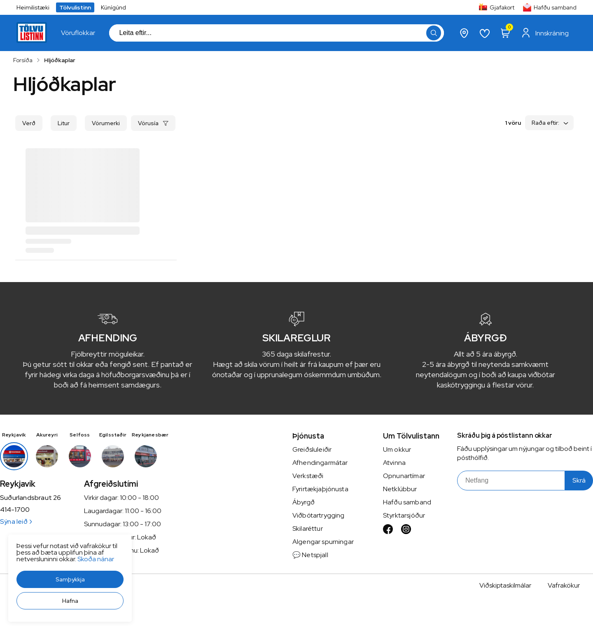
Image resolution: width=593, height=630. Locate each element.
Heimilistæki (32, 7)
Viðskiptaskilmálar (505, 585)
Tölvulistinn (75, 7)
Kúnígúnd (113, 7)
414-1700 (15, 509)
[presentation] (78, 33)
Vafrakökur (564, 585)
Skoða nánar (95, 559)
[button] (70, 579)
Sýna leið (16, 521)
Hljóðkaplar (59, 60)
